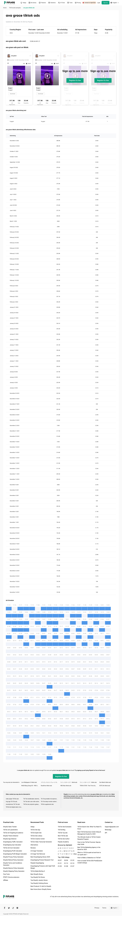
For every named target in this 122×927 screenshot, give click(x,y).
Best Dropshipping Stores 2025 (40, 857)
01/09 (60, 866)
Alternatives (34, 845)
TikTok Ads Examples (64, 827)
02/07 (60, 860)
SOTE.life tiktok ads (104, 785)
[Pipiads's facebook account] (4, 907)
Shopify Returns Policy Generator (13, 868)
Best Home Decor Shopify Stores (40, 889)
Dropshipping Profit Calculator (12, 851)
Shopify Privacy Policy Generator (13, 857)
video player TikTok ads (12, 798)
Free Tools (6, 874)
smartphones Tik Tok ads (13, 804)
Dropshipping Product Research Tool (41, 860)
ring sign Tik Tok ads (11, 801)
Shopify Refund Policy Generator (13, 860)
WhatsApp (108, 830)
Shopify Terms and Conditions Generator (12, 864)
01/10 (72, 863)
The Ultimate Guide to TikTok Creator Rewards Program (89, 838)
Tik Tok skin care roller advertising (32, 801)
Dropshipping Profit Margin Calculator (15, 854)
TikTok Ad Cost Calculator (11, 848)
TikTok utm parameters (10, 830)
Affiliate (5, 880)
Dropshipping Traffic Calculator (13, 842)
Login (98, 2)
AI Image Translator (36, 851)
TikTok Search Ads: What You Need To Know (89, 828)
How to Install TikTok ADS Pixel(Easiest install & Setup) (89, 862)
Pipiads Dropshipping (37, 863)
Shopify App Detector (10, 839)
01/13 (66, 863)
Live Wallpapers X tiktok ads (29, 782)
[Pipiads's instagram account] (17, 907)
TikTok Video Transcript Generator (41, 842)
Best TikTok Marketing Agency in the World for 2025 (88, 848)
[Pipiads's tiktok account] (13, 907)
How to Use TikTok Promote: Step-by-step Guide (89, 843)
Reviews (33, 848)
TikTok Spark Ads (35, 833)
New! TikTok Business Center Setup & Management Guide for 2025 (89, 833)
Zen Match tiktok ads (105, 782)
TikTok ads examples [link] (15, 7)
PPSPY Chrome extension (11, 877)
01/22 (72, 860)
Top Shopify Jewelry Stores (39, 880)
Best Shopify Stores (36, 874)
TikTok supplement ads (47, 804)
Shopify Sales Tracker (10, 827)
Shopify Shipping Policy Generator (13, 871)
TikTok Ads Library (36, 836)
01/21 (60, 863)
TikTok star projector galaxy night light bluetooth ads (32, 804)
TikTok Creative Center (37, 839)
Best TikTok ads (63, 836)
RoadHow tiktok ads (46, 785)
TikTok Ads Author (63, 839)
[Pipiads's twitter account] (8, 907)
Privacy (97, 908)
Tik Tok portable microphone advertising (49, 798)
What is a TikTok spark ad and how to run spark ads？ (89, 853)
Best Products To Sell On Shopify (40, 886)
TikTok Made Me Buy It (37, 871)
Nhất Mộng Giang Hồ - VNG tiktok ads (31, 785)
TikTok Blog (61, 830)
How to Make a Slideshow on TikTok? (89, 857)
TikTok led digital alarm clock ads (14, 807)
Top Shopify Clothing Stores (39, 883)
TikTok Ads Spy (35, 830)
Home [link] (5, 7)
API (106, 833)
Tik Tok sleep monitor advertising (49, 801)
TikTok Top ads (62, 833)
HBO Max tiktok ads (65, 785)
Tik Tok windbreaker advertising (32, 798)
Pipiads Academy (63, 842)
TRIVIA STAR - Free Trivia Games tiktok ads (89, 785)
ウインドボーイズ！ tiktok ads (68, 782)
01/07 (72, 866)
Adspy (32, 827)
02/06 (66, 860)
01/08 (66, 866)
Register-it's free (75, 80)
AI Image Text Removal (37, 854)
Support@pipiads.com (112, 827)
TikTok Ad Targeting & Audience (13, 833)
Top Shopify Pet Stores (37, 877)
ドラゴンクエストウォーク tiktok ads (50, 782)
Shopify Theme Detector (10, 836)
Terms (104, 908)
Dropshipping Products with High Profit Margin (42, 867)
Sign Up (105, 2)
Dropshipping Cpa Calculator (12, 845)
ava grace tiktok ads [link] (28, 7)
